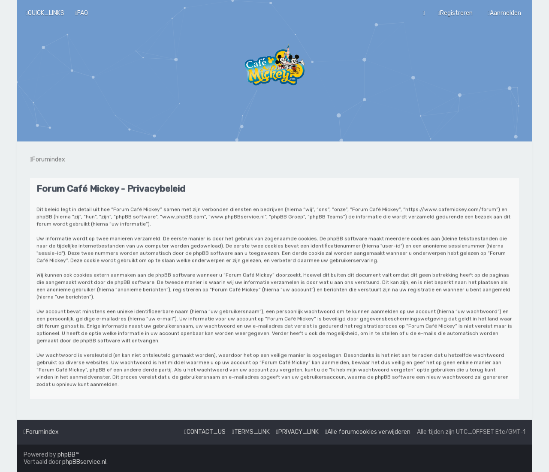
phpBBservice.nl (84, 462)
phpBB (66, 454)
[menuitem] (81, 12)
